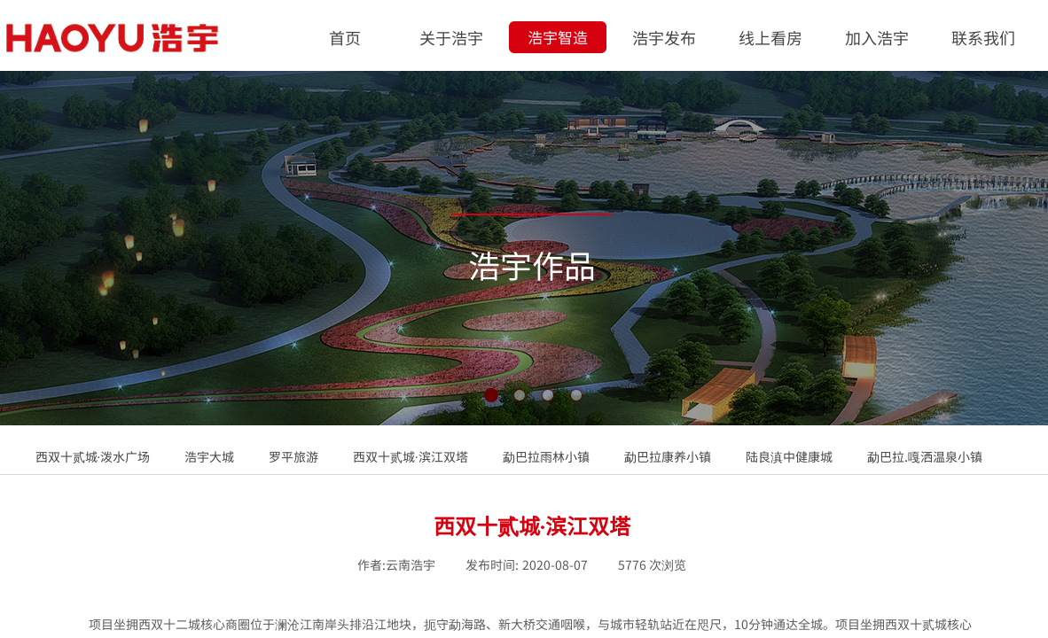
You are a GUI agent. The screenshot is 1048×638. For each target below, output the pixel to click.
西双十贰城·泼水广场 (93, 456)
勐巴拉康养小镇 (667, 456)
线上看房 (770, 37)
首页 (345, 37)
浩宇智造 (558, 37)
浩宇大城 (209, 456)
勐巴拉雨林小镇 (546, 456)
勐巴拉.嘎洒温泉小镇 (924, 456)
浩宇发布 (664, 37)
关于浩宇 (451, 37)
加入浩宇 (877, 37)
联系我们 (983, 37)
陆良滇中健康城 (789, 456)
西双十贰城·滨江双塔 (410, 456)
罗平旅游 (293, 456)
